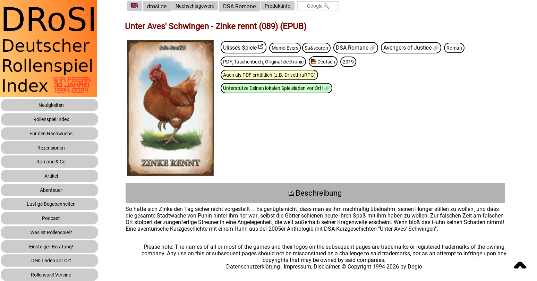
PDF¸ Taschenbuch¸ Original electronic (281, 61)
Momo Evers (299, 47)
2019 (376, 61)
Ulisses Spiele (251, 47)
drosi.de (168, 6)
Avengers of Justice (428, 47)
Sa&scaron (334, 47)
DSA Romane (256, 6)
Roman (476, 47)
